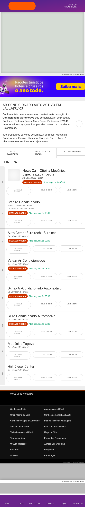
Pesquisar (49, 449)
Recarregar (49, 455)
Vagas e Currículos (35, 504)
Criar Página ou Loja (20, 415)
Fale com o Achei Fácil (55, 426)
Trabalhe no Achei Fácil (21, 432)
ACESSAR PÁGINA (18, 191)
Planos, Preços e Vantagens (57, 421)
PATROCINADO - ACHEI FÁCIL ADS (73, 74)
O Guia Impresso (18, 444)
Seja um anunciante (20, 426)
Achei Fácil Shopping (54, 444)
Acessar (14, 455)
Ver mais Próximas (72, 152)
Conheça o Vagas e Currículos (25, 421)
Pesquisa (64, 504)
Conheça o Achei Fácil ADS (57, 415)
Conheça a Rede (18, 409)
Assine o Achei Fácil (54, 409)
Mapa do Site (50, 432)
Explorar (49, 504)
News (7, 504)
